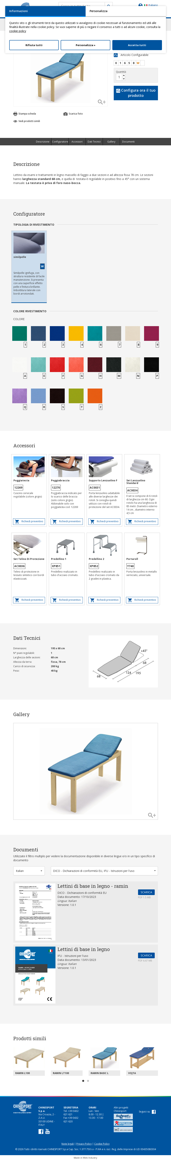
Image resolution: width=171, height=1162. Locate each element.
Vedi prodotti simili (26, 123)
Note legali (67, 1145)
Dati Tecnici (94, 143)
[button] (29, 872)
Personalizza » (85, 45)
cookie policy (17, 31)
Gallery (111, 143)
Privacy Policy (84, 1145)
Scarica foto (73, 116)
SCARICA (146, 894)
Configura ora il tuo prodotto (136, 95)
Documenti (128, 143)
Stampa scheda (24, 116)
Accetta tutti (137, 45)
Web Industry (90, 1159)
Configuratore (60, 143)
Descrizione (42, 143)
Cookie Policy (102, 1145)
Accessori (77, 143)
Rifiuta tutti (34, 45)
